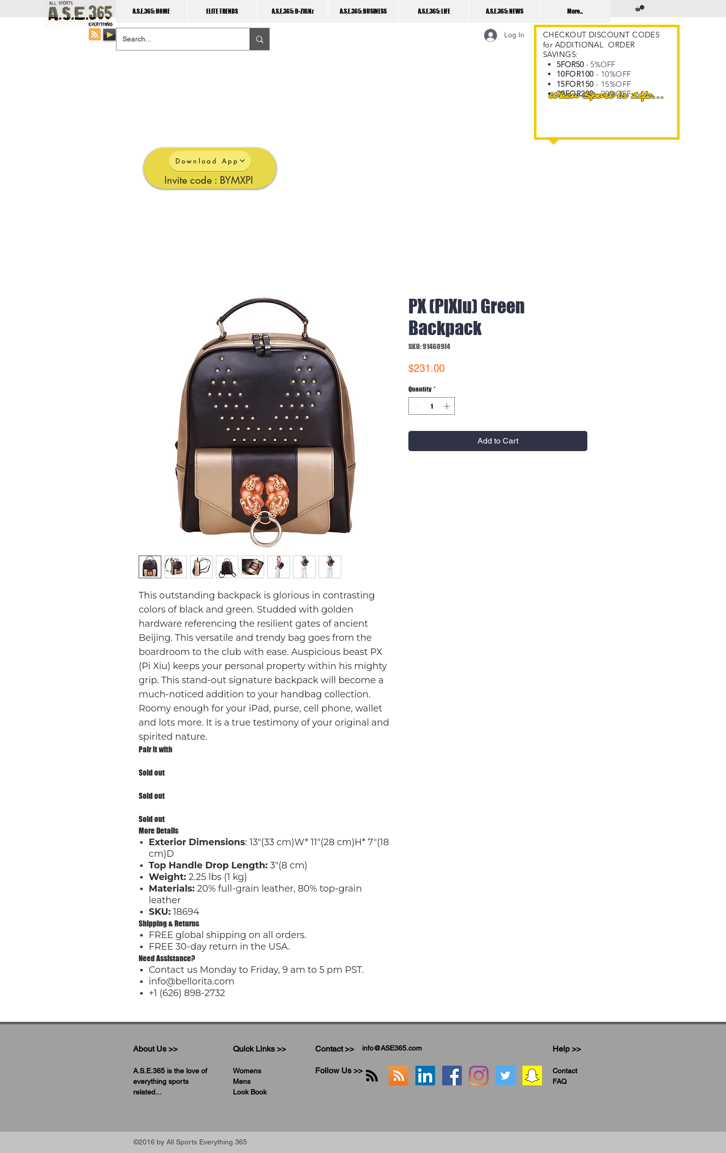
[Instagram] (479, 1075)
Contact (565, 1071)
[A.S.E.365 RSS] (398, 1075)
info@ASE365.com (392, 1048)
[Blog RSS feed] (95, 34)
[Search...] (175, 39)
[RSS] (372, 1075)
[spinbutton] (432, 406)
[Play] (109, 34)
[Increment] (448, 406)
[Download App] (210, 161)
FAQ (560, 1081)
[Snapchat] (532, 1075)
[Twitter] (505, 1075)
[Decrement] (416, 406)
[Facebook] (452, 1075)
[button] (639, 8)
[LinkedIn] (425, 1075)
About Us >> (155, 1049)
